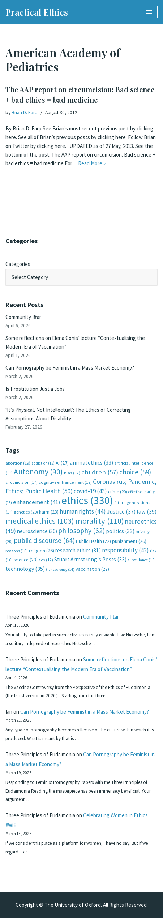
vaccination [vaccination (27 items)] (92, 569)
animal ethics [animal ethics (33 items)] (91, 462)
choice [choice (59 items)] (135, 472)
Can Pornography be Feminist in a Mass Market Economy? (69, 367)
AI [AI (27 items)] (62, 463)
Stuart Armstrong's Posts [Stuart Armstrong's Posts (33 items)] (90, 559)
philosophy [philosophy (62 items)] (81, 530)
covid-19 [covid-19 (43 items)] (90, 491)
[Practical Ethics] (36, 12)
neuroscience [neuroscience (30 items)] (37, 531)
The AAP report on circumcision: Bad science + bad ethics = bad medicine (79, 94)
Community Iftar (23, 316)
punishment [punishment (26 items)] (129, 541)
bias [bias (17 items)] (72, 472)
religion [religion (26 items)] (41, 550)
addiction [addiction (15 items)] (43, 463)
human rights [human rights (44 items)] (83, 511)
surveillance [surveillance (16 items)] (142, 559)
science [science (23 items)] (26, 560)
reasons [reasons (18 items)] (16, 550)
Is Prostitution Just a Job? (35, 388)
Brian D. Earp (25, 112)
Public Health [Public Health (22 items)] (93, 541)
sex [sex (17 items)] (46, 559)
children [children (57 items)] (99, 472)
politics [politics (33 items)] (120, 531)
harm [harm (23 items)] (49, 512)
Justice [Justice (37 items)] (121, 511)
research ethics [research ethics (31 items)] (78, 550)
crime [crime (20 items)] (117, 491)
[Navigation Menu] (149, 12)
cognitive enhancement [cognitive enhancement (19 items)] (65, 482)
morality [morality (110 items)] (99, 521)
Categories (17, 264)
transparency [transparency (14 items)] (60, 569)
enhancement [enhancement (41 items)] (36, 502)
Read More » (92, 163)
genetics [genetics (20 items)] (26, 512)
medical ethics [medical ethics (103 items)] (39, 521)
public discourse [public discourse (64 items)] (44, 540)
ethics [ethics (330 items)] (87, 500)
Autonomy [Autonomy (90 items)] (38, 472)
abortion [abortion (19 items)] (17, 463)
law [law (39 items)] (146, 511)
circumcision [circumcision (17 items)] (21, 482)
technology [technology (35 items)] (25, 568)
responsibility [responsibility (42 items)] (125, 550)
